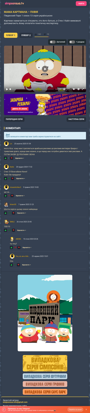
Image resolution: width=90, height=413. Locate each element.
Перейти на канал (75, 409)
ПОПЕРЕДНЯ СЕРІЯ (14, 119)
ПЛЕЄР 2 (26, 35)
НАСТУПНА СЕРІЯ (76, 119)
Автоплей (57, 42)
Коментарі (13, 128)
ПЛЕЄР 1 (10, 35)
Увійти (81, 4)
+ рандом (76, 42)
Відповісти (19, 158)
